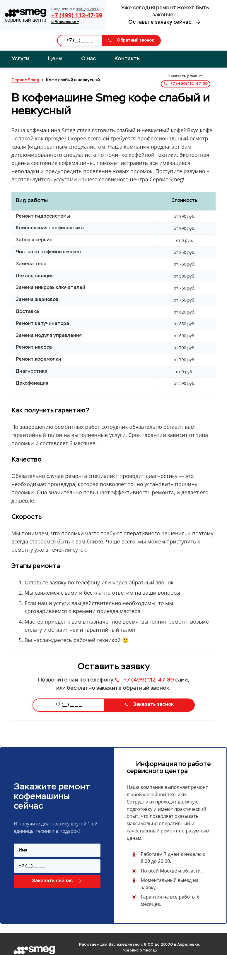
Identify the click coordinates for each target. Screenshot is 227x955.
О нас (88, 58)
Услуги (20, 58)
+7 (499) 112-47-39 (76, 15)
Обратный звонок (131, 40)
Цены (55, 58)
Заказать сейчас (57, 881)
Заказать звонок (149, 704)
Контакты (128, 58)
